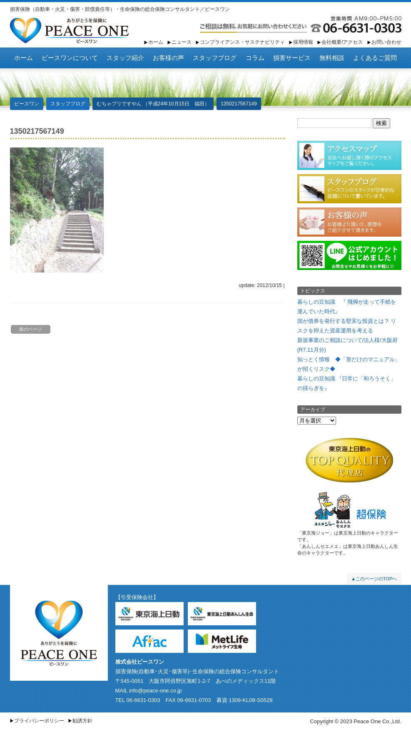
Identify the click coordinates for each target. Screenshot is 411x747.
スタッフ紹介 (125, 58)
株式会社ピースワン (139, 662)
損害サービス (292, 58)
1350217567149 (239, 104)
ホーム (155, 42)
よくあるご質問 (375, 58)
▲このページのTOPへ (374, 578)
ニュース (182, 42)
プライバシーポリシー (39, 721)
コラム (255, 58)
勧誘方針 (82, 721)
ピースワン (69, 30)
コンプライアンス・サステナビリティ (242, 42)
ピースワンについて (70, 58)
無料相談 (331, 58)
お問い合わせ (386, 42)
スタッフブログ (215, 58)
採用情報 (303, 42)
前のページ (30, 329)
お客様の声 (168, 58)
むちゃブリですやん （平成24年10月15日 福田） (153, 104)
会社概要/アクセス (342, 42)
